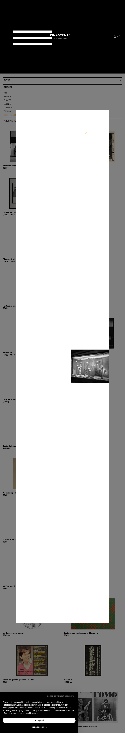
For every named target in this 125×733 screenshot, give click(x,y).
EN (115, 36)
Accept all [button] (39, 720)
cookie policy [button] (31, 713)
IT (119, 36)
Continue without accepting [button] (61, 696)
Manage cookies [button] (39, 727)
